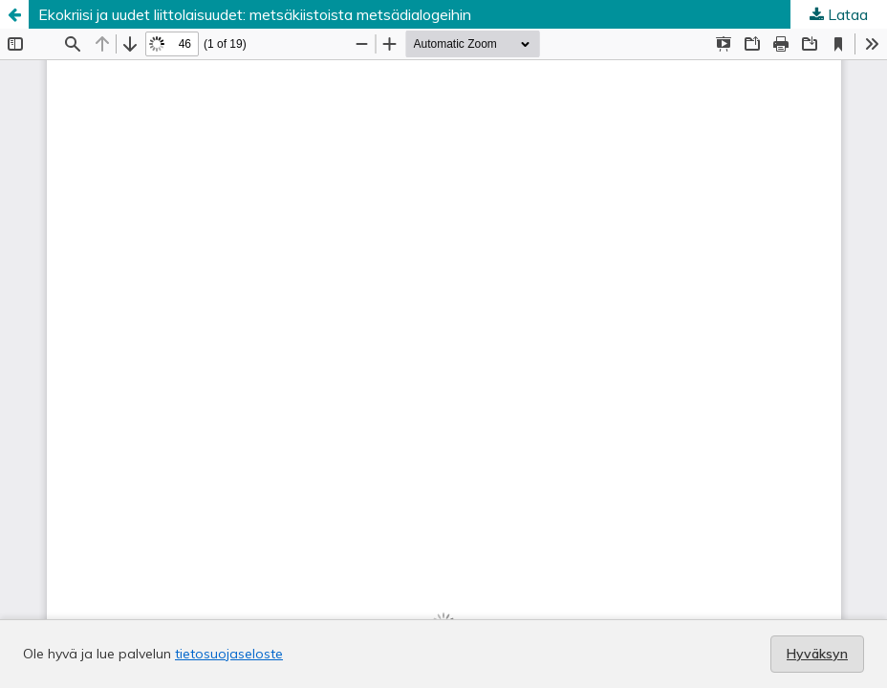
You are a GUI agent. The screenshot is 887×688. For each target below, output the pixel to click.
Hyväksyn (817, 653)
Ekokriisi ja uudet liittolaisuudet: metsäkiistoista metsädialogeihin (254, 14)
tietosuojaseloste (229, 653)
